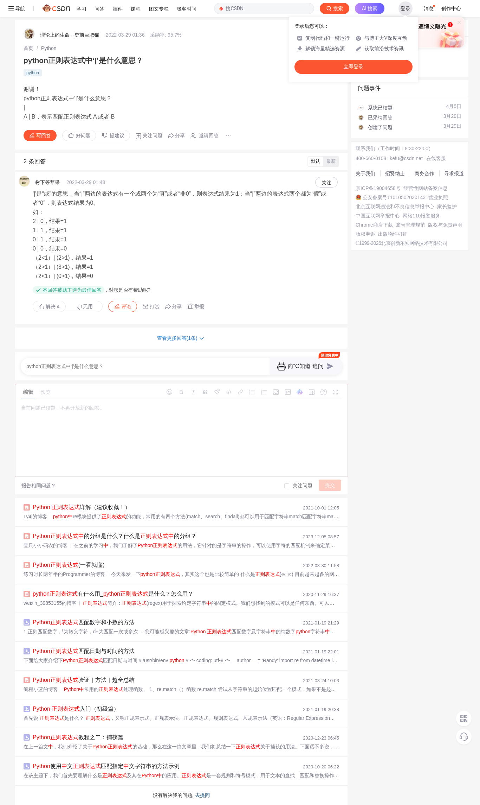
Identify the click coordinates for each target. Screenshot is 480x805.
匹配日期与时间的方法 (84, 651)
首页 (28, 48)
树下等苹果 (47, 182)
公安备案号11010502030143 (394, 197)
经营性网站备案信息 (425, 188)
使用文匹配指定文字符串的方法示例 (106, 766)
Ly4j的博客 (35, 516)
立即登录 (353, 66)
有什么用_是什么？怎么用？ (113, 594)
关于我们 (365, 173)
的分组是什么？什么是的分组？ (114, 536)
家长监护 (447, 206)
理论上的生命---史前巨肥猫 (69, 35)
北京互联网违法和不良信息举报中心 (395, 206)
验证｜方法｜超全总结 (84, 680)
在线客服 (436, 158)
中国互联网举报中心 (378, 215)
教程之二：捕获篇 (78, 737)
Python (49, 48)
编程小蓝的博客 (41, 689)
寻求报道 (454, 173)
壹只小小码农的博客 (46, 545)
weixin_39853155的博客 (50, 603)
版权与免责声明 (445, 225)
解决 (49, 306)
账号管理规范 (410, 225)
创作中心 (451, 8)
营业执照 (438, 197)
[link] (28, 48)
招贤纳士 (395, 173)
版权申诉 (365, 234)
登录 (405, 8)
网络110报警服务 (421, 215)
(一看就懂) (68, 565)
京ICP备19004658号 (378, 188)
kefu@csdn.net (406, 158)
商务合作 (424, 173)
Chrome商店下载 (374, 225)
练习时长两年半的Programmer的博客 (64, 574)
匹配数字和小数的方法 (84, 622)
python (32, 72)
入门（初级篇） (76, 709)
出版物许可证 (393, 234)
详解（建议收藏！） (81, 507)
